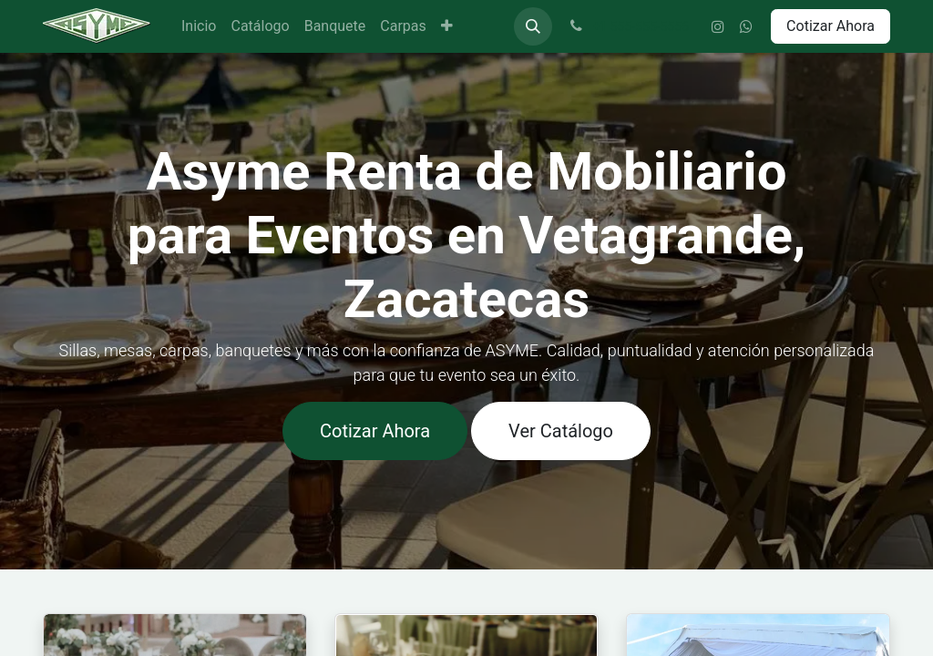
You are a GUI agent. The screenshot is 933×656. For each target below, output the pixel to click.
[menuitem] (198, 26)
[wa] (746, 26)
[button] (533, 26)
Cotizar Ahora (830, 26)
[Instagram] (718, 26)
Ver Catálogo (560, 431)
